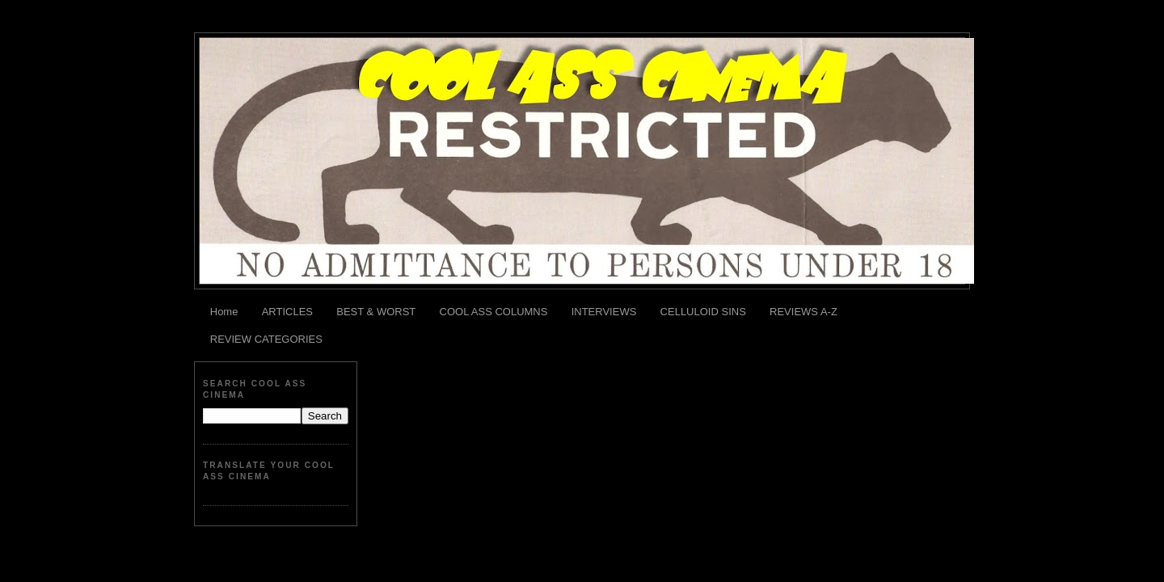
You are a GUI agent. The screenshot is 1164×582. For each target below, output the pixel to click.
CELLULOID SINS (703, 312)
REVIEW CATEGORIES (266, 339)
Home (224, 312)
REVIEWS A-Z (803, 312)
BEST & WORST (375, 312)
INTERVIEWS (604, 312)
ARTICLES (287, 312)
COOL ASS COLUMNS (494, 312)
